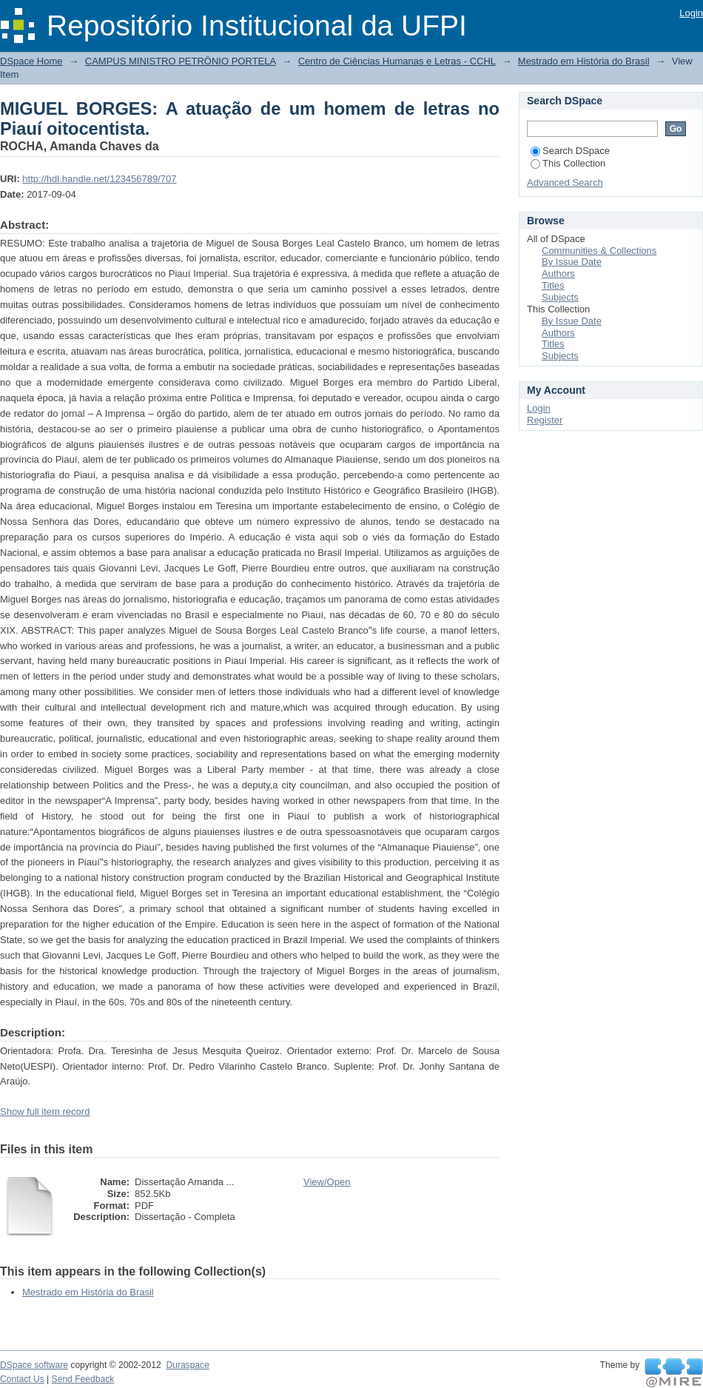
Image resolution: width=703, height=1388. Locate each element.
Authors (558, 273)
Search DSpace (570, 150)
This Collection (568, 163)
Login (691, 13)
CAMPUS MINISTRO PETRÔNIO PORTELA (180, 61)
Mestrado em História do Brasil (584, 61)
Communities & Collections (599, 250)
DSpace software (34, 1365)
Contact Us (22, 1379)
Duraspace (187, 1365)
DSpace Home (31, 61)
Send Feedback (83, 1379)
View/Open (326, 1181)
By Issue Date (572, 261)
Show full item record (45, 1111)
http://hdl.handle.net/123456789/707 (99, 178)
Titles (553, 285)
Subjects (560, 297)
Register (544, 420)
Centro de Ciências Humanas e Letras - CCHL (397, 61)
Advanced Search (565, 182)
